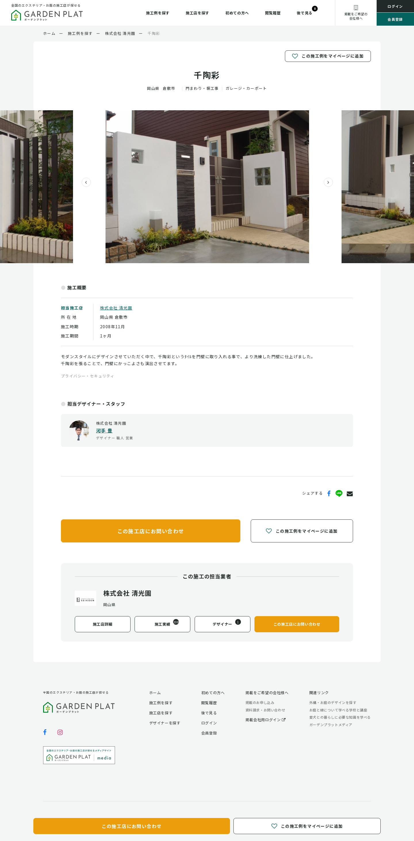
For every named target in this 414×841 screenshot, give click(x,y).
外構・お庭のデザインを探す (332, 702)
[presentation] (84, 182)
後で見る (305, 13)
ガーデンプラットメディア (330, 724)
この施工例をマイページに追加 (328, 56)
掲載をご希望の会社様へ (267, 692)
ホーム (155, 692)
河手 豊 (104, 430)
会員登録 (395, 19)
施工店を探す (197, 13)
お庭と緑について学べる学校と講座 (338, 709)
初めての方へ (237, 13)
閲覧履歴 (273, 13)
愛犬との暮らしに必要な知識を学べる (340, 717)
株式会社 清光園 (116, 308)
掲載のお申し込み (260, 702)
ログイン (395, 6)
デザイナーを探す (165, 723)
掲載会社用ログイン (266, 719)
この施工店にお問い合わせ (150, 530)
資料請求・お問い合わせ (265, 709)
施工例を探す (158, 13)
